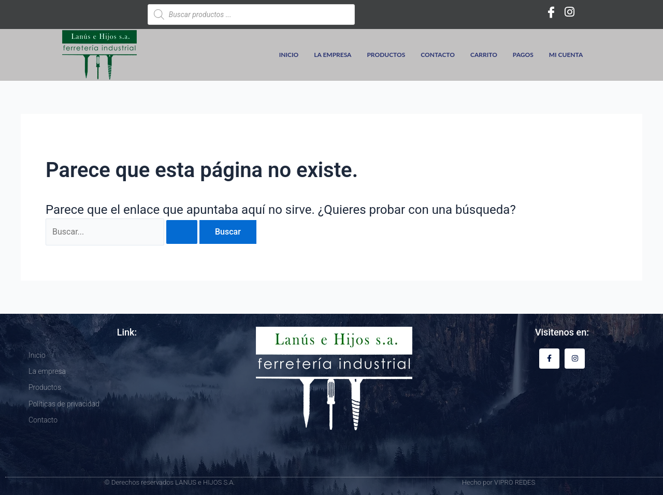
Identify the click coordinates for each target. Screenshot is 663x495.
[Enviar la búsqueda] (181, 232)
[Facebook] (551, 12)
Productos (386, 55)
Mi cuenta (566, 55)
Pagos (523, 55)
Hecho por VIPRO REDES (498, 482)
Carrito (483, 55)
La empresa (332, 55)
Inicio (289, 55)
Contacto (438, 55)
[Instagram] (570, 12)
